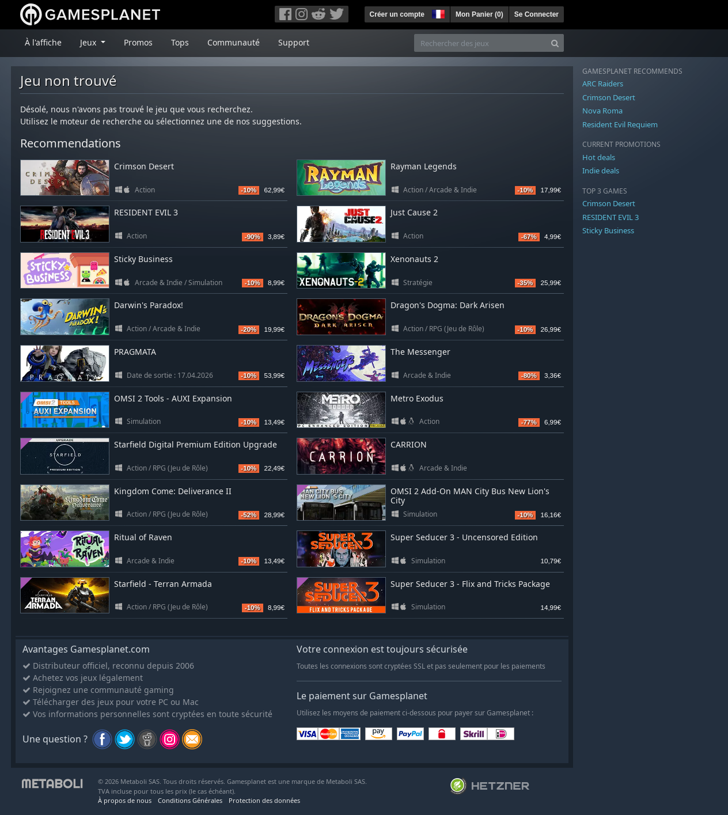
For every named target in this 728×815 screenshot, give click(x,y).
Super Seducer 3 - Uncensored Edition (464, 537)
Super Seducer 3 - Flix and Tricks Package (470, 583)
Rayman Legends (423, 166)
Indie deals (600, 170)
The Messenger (420, 351)
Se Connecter (536, 14)
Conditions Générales (190, 800)
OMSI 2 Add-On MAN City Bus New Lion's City (469, 496)
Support (293, 42)
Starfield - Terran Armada (163, 583)
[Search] (555, 43)
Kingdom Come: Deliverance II (173, 491)
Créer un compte (397, 14)
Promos (138, 42)
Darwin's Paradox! (148, 305)
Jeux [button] (89, 42)
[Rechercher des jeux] (480, 43)
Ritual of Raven (143, 537)
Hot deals (598, 157)
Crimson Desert (144, 166)
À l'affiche (43, 42)
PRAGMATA (135, 351)
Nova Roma (602, 110)
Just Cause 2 (414, 212)
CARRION (408, 444)
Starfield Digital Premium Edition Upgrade (195, 444)
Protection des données (264, 800)
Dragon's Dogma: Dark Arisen (447, 305)
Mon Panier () (479, 14)
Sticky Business (143, 258)
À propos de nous (124, 800)
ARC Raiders (602, 83)
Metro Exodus (416, 398)
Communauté (233, 42)
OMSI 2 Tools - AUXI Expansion (173, 398)
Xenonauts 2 (414, 258)
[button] (437, 12)
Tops (180, 42)
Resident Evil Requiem (620, 124)
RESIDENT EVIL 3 (146, 212)
